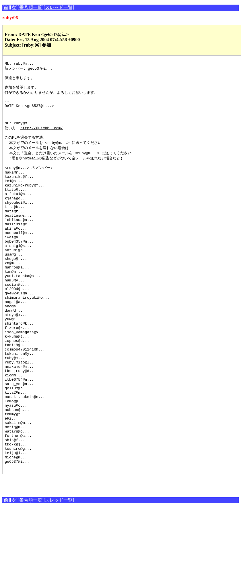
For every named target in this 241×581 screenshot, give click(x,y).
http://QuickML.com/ (41, 137)
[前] (6, 7)
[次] (14, 7)
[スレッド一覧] (59, 7)
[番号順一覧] (31, 7)
